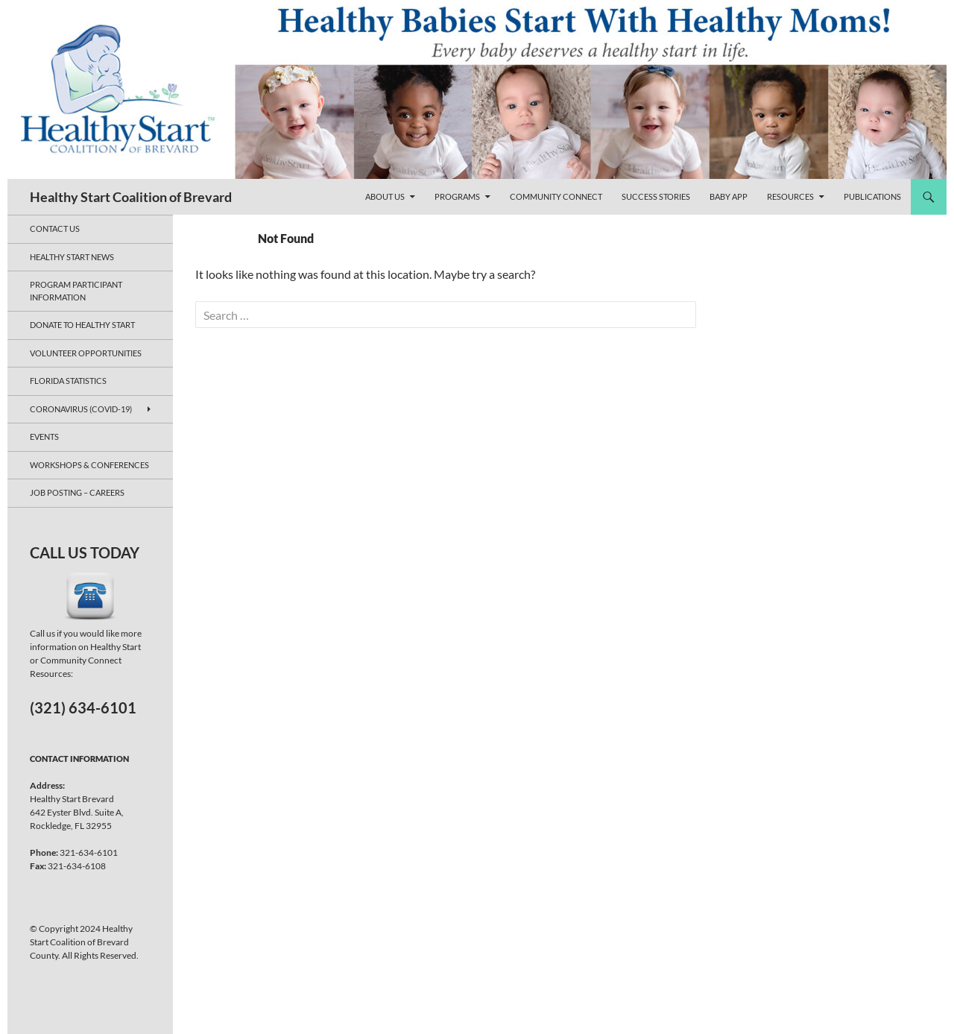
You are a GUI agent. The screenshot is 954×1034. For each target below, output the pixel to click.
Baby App (729, 196)
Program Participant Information (76, 291)
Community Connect (556, 196)
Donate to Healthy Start (82, 325)
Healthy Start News (72, 257)
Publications (872, 196)
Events (44, 436)
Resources (790, 196)
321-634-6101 (89, 852)
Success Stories (656, 196)
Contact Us (55, 228)
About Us (385, 196)
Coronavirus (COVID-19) (81, 409)
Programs (457, 196)
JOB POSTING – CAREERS (77, 492)
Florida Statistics (68, 380)
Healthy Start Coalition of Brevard (131, 197)
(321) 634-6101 (83, 707)
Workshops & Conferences (89, 465)
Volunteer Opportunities (86, 353)
